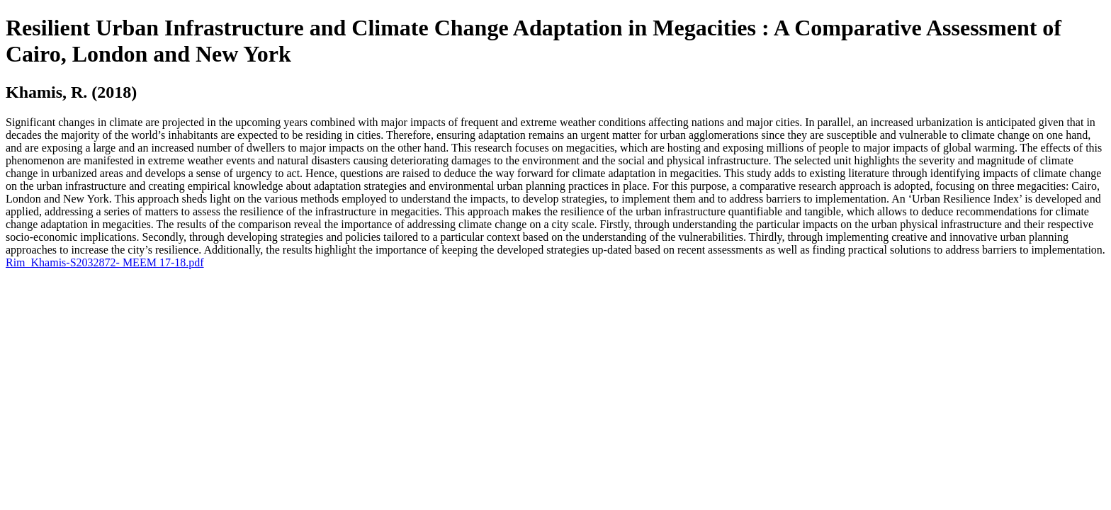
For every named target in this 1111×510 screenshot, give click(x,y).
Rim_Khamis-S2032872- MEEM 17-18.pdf (105, 262)
